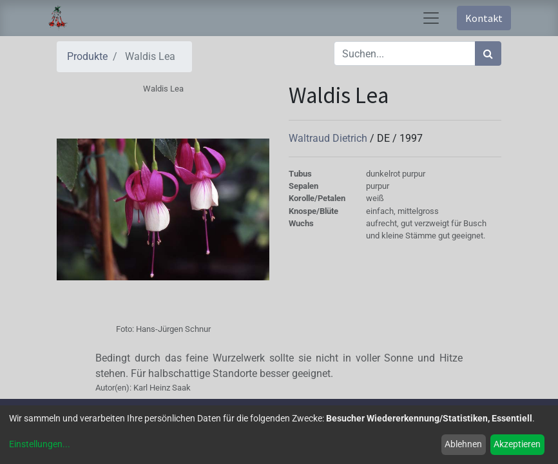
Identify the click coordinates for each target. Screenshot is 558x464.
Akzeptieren (517, 444)
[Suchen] (488, 53)
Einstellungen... (39, 444)
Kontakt (484, 18)
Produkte (87, 56)
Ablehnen (463, 444)
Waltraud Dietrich (329, 138)
